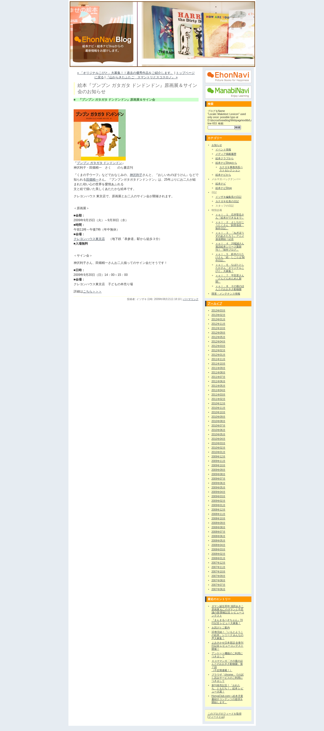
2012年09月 (218, 332)
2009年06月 (218, 483)
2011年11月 (218, 359)
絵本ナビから (223, 174)
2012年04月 (218, 341)
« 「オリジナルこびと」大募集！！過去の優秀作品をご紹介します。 (125, 73)
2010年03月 (218, 443)
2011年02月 (218, 399)
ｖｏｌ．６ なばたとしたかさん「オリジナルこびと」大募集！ (229, 267)
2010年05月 (218, 434)
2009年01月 (218, 505)
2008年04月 (218, 545)
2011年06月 (218, 381)
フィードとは (216, 716)
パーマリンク (191, 299)
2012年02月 (218, 350)
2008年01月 (218, 558)
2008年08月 (218, 527)
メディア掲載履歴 (225, 153)
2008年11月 (218, 514)
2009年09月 (218, 469)
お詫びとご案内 (221, 627)
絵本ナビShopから (226, 162)
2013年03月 (218, 310)
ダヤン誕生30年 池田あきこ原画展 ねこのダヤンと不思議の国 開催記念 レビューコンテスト (228, 611)
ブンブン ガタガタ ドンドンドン (99, 163)
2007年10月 (218, 571)
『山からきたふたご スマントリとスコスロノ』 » (141, 77)
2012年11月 (218, 323)
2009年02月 (218, 500)
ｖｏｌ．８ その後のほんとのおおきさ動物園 (229, 288)
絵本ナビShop (223, 188)
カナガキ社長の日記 (227, 201)
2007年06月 (218, 589)
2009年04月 (218, 492)
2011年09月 (218, 368)
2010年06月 (218, 430)
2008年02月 (218, 553)
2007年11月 (218, 567)
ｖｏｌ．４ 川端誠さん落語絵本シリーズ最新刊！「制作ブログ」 (229, 246)
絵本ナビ (220, 183)
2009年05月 (218, 487)
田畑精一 (92, 179)
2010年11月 (218, 407)
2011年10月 (218, 363)
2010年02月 (218, 447)
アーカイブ (215, 303)
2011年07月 (218, 377)
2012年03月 (218, 346)
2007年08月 (218, 580)
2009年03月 (218, 496)
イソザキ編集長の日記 (228, 196)
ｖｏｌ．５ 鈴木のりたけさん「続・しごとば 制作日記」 (230, 257)
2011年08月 (218, 372)
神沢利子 (136, 175)
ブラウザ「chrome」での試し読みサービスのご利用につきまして (228, 677)
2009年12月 (218, 456)
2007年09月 (218, 576)
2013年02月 (218, 315)
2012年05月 (218, 337)
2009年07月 (218, 478)
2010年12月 (218, 403)
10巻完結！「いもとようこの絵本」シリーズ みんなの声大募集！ (228, 635)
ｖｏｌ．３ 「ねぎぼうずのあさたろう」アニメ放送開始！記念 (229, 235)
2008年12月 (218, 509)
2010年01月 (218, 452)
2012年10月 (218, 328)
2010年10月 (218, 412)
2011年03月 (218, 394)
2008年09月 (218, 523)
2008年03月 (218, 549)
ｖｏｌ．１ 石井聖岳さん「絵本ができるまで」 (229, 216)
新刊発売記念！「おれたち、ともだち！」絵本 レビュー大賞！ (228, 688)
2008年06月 (218, 536)
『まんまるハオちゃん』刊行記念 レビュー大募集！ (227, 622)
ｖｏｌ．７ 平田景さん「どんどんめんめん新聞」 (229, 278)
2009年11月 (218, 461)
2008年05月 (218, 540)
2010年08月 (218, 421)
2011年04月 (218, 390)
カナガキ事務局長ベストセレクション (231, 169)
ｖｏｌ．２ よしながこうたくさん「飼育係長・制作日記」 (229, 225)
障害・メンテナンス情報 (226, 293)
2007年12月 (218, 562)
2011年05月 (218, 385)
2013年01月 (218, 319)
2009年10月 (218, 465)
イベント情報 (223, 149)
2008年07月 (218, 531)
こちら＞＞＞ (92, 291)
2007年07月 (218, 584)
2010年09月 (218, 416)
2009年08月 (218, 474)
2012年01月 (218, 354)
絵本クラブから (224, 158)
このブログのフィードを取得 (225, 713)
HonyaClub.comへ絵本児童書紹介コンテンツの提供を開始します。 (227, 699)
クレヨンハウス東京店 (89, 239)
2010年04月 (218, 438)
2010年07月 (218, 425)
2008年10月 (218, 518)
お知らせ (217, 145)
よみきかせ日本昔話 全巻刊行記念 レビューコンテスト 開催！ (228, 645)
